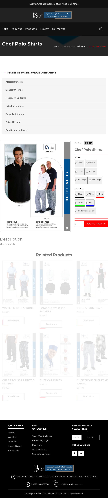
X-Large (92, 171)
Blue (91, 202)
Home (5, 29)
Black (80, 194)
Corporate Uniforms (41, 454)
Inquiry (44, 29)
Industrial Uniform (15, 106)
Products (31, 29)
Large (80, 171)
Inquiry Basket (15, 446)
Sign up (90, 437)
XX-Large (82, 180)
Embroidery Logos (40, 440)
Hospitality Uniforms (74, 46)
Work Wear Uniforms (42, 436)
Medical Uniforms (14, 82)
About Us (17, 29)
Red (101, 194)
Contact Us (58, 29)
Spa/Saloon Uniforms (16, 130)
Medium (92, 163)
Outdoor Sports (39, 449)
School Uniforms (14, 90)
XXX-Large (96, 180)
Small (80, 163)
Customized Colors (86, 211)
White (91, 194)
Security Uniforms (15, 114)
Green (80, 202)
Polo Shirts (37, 445)
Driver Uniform (13, 122)
